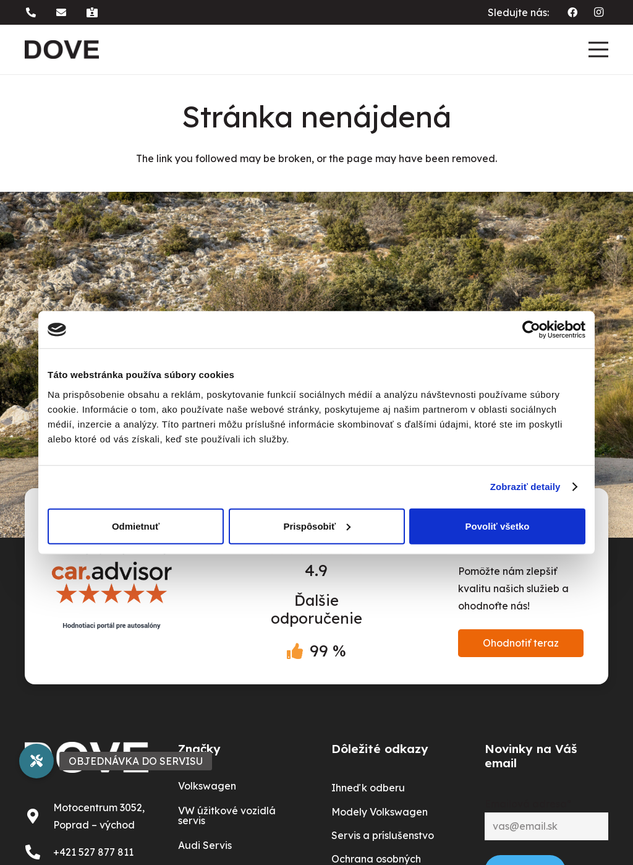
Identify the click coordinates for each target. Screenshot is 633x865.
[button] (33, 12)
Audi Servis (205, 845)
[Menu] (598, 49)
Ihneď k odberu (368, 787)
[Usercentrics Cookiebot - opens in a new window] (531, 330)
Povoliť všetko (497, 525)
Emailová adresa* (528, 804)
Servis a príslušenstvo (382, 835)
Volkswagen (207, 786)
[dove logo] (62, 49)
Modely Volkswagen (379, 812)
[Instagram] (598, 12)
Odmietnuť (135, 525)
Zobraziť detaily (525, 486)
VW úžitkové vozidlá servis (227, 815)
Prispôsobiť (316, 525)
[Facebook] (572, 12)
